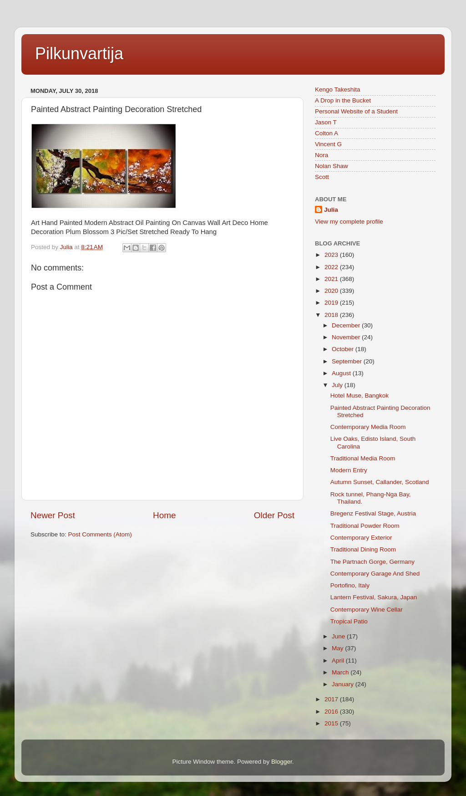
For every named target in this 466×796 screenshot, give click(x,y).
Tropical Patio (349, 621)
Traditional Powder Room (365, 525)
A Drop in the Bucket (343, 100)
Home (164, 515)
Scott (322, 176)
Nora (321, 155)
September (348, 361)
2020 (332, 290)
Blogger (281, 761)
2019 (332, 302)
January (343, 684)
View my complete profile (349, 221)
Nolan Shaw (331, 166)
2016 (332, 711)
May (338, 648)
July (338, 385)
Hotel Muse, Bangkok (359, 395)
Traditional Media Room (362, 458)
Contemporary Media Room (368, 427)
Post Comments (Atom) (100, 534)
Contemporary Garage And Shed (375, 573)
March (341, 672)
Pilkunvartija (79, 53)
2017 (332, 699)
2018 (332, 314)
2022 (332, 267)
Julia (331, 209)
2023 (332, 254)
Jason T (326, 122)
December (347, 325)
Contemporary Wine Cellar (366, 609)
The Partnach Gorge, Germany (372, 561)
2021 (332, 279)
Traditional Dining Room (363, 549)
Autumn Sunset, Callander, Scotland (379, 482)
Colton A (326, 133)
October (343, 349)
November (347, 337)
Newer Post (52, 515)
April (339, 660)
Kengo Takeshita (337, 89)
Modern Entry (348, 470)
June (339, 636)
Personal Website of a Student (356, 111)
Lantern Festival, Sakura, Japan (373, 597)
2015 (332, 723)
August (342, 373)
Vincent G (328, 144)
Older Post (274, 515)
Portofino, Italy (350, 585)
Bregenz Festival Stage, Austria (373, 513)
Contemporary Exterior (361, 537)
